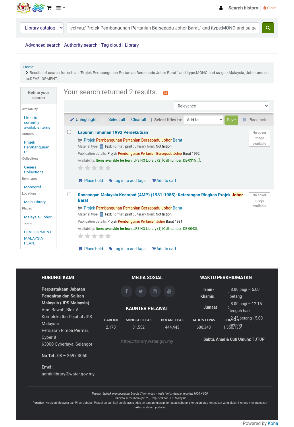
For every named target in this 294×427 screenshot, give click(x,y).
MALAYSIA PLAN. (33, 240)
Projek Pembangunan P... (36, 147)
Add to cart (164, 180)
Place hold (90, 180)
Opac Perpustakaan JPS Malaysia (30, 8)
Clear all (138, 119)
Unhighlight (83, 119)
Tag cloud (111, 45)
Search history (243, 8)
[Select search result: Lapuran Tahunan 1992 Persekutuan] (69, 132)
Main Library (35, 201)
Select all (117, 119)
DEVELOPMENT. (38, 232)
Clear (269, 8)
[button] (49, 8)
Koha (273, 423)
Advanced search (42, 45)
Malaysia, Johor (38, 217)
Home (28, 66)
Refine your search (38, 95)
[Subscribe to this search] (166, 92)
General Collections (34, 169)
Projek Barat (133, 140)
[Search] (268, 27)
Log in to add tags (127, 180)
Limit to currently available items (37, 122)
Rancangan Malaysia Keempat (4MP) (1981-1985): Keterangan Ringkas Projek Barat (160, 197)
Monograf (32, 187)
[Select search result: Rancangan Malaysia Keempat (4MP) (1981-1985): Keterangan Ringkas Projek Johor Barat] (69, 194)
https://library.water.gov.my (147, 341)
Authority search (80, 45)
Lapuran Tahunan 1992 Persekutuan (113, 132)
